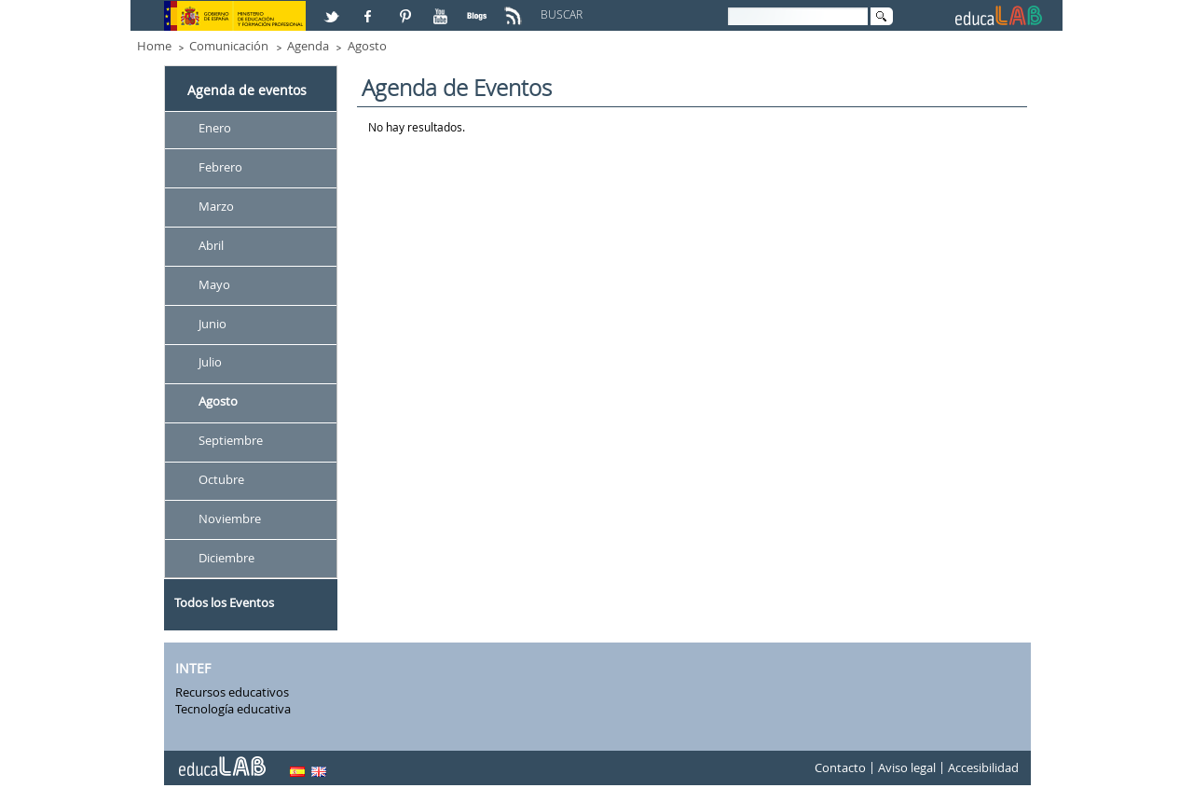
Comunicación (228, 45)
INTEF (193, 668)
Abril (211, 245)
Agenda (308, 45)
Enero (215, 127)
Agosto (367, 45)
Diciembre (226, 557)
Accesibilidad (983, 768)
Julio (210, 362)
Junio (212, 323)
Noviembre (230, 518)
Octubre (221, 479)
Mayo (214, 284)
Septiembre (231, 441)
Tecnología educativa (233, 708)
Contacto (840, 768)
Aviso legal (907, 768)
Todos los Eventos (224, 602)
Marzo (216, 206)
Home (154, 45)
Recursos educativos (232, 692)
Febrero (220, 167)
